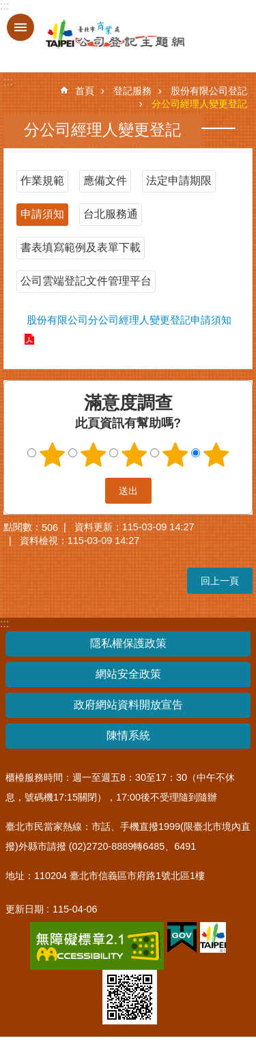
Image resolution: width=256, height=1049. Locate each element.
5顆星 (216, 455)
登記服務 (132, 90)
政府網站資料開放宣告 (128, 704)
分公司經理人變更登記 (199, 103)
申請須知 (42, 214)
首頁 (84, 90)
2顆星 (93, 455)
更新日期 (24, 909)
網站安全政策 (128, 674)
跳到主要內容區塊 (7, 7)
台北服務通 (110, 214)
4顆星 (175, 455)
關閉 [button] (20, 27)
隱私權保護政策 (128, 643)
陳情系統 (128, 735)
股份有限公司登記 (209, 90)
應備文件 (105, 180)
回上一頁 (220, 580)
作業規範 (42, 180)
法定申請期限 (179, 180)
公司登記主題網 (102, 35)
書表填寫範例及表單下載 (80, 247)
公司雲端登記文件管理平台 (86, 281)
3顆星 (134, 455)
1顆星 (52, 455)
